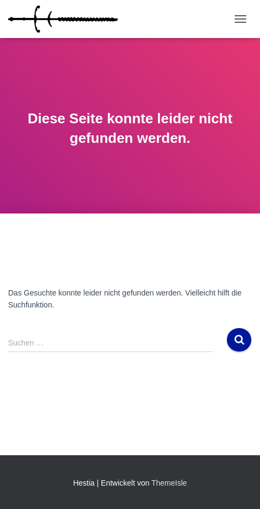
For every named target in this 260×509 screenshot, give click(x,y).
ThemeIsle (169, 483)
